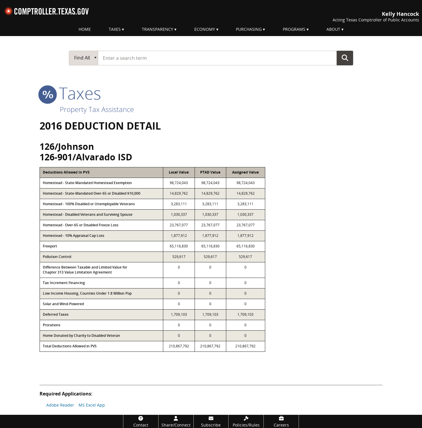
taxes (70, 93)
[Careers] (281, 421)
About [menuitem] (333, 29)
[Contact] (140, 421)
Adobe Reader (60, 405)
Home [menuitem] (85, 29)
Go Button (345, 58)
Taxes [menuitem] (115, 29)
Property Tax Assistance (97, 109)
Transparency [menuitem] (157, 29)
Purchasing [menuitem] (249, 29)
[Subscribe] (211, 421)
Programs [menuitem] (294, 29)
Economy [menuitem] (204, 29)
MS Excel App (92, 405)
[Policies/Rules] (246, 421)
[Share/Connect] (176, 421)
